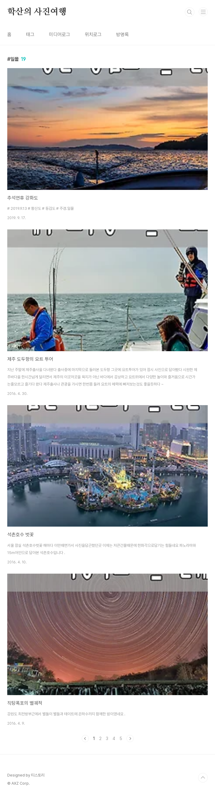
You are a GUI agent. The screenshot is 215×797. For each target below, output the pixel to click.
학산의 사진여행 (36, 12)
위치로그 (93, 34)
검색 (189, 12)
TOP (203, 778)
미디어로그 (59, 34)
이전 (85, 738)
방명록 (122, 34)
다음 (130, 738)
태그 (30, 34)
